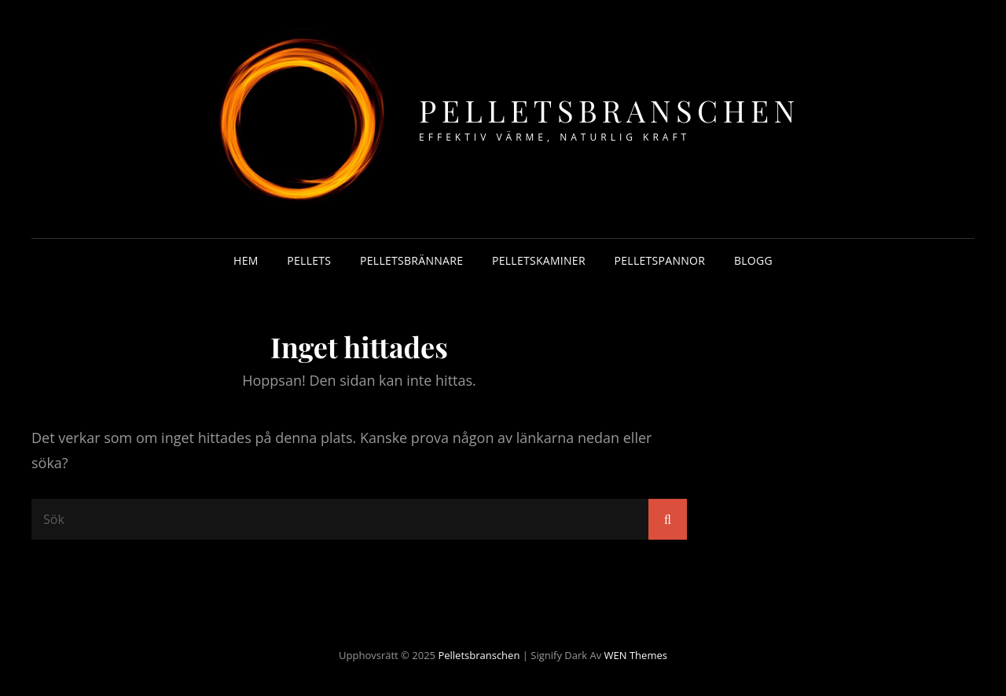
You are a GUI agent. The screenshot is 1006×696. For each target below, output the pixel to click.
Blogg (753, 260)
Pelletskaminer (539, 260)
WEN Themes (635, 655)
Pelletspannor (660, 260)
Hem (246, 260)
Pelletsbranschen (609, 110)
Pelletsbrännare (411, 260)
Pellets (309, 260)
